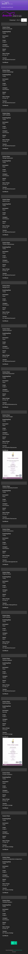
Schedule (3, 7)
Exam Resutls (9, 7)
